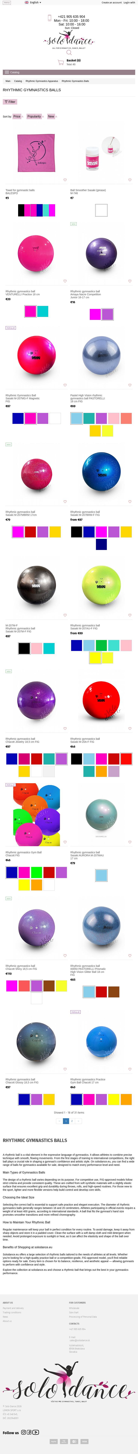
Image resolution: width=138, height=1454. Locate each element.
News (5, 1317)
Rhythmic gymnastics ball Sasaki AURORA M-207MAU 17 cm (87, 855)
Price (16, 116)
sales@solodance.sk (80, 1340)
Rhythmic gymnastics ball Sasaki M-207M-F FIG (24, 628)
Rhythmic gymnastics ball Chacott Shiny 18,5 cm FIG (21, 967)
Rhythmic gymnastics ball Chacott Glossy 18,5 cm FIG (22, 1081)
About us (7, 1321)
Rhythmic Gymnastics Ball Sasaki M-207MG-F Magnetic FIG (23, 398)
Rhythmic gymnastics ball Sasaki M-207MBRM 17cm (21, 513)
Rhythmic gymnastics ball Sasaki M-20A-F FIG (85, 740)
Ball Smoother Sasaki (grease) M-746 (88, 192)
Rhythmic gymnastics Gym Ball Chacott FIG (24, 854)
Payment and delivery (13, 1308)
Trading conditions (12, 1312)
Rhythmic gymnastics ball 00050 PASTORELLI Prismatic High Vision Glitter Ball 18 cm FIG (88, 970)
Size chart (73, 1312)
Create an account (112, 2)
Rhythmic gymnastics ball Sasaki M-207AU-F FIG (85, 627)
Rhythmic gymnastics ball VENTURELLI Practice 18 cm (23, 293)
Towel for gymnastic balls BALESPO (20, 192)
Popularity (34, 116)
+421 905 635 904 (71, 17)
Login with (129, 2)
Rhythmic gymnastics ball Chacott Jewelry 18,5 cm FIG (22, 740)
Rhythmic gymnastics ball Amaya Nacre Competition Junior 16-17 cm (85, 294)
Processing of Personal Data (83, 1317)
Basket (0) (73, 60)
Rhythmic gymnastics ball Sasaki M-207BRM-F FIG (85, 513)
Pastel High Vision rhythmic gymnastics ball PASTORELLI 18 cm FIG (87, 398)
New (51, 116)
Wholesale (74, 1308)
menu (7, 2)
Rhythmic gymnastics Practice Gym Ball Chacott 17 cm (87, 1081)
